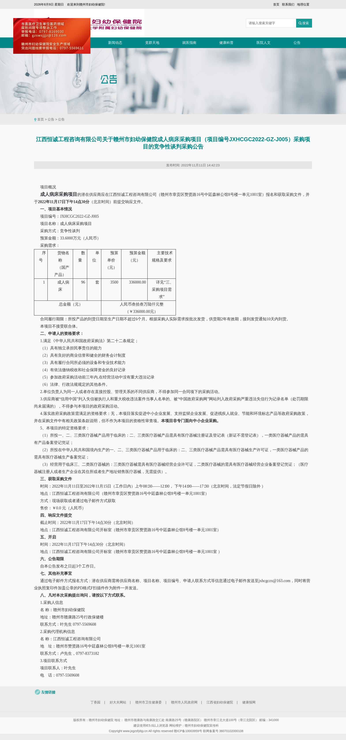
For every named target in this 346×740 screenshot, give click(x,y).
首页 (276, 4)
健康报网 (249, 702)
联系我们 (288, 4)
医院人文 (263, 43)
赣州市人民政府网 (184, 702)
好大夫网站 (118, 702)
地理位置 (303, 4)
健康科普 (226, 43)
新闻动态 (115, 43)
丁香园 (95, 702)
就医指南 (189, 43)
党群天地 (152, 43)
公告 (297, 43)
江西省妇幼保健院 (220, 702)
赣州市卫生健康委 (148, 702)
